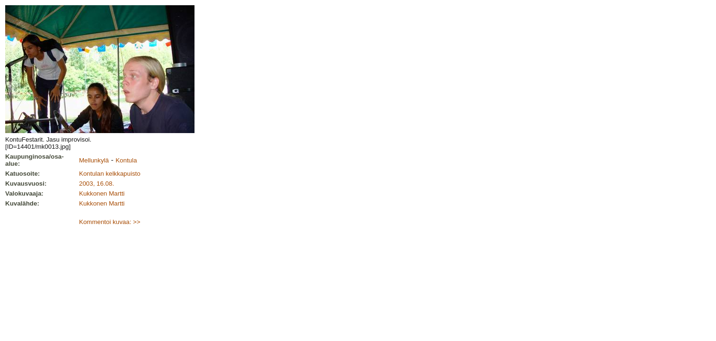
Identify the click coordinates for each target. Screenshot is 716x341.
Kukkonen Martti (101, 193)
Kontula (126, 160)
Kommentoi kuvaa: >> (110, 221)
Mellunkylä (94, 160)
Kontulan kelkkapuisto (110, 173)
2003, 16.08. (96, 183)
